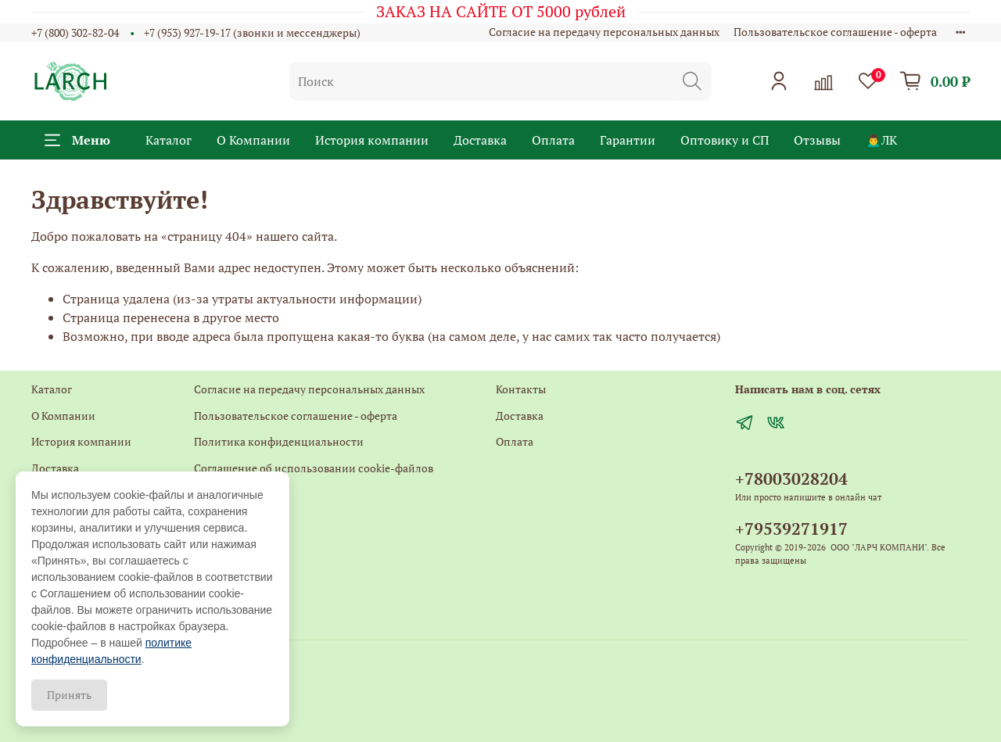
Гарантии (627, 140)
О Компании (253, 140)
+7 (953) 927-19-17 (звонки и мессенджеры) (252, 32)
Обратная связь (233, 520)
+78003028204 (791, 478)
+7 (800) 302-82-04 (75, 32)
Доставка (480, 140)
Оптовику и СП (724, 140)
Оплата (553, 140)
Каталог (168, 140)
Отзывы (817, 140)
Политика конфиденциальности (279, 441)
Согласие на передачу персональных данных (604, 31)
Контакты (219, 494)
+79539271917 (791, 528)
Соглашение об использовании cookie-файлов (313, 468)
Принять (69, 694)
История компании (372, 140)
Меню (77, 140)
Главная (214, 546)
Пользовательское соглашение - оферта (835, 31)
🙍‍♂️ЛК (881, 140)
